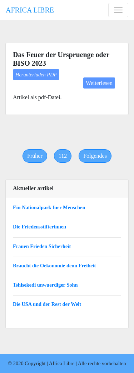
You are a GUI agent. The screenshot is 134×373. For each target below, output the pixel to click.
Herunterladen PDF (36, 74)
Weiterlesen (99, 83)
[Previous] (35, 156)
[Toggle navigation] (118, 10)
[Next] (95, 156)
